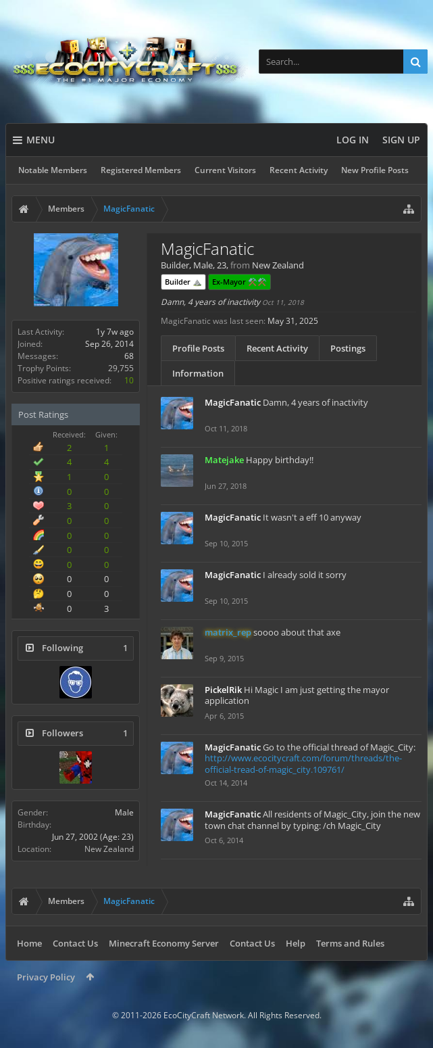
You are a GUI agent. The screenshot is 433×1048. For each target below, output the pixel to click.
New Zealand (109, 849)
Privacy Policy (46, 977)
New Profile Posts (375, 170)
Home (29, 943)
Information (198, 373)
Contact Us (75, 943)
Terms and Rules (350, 943)
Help (295, 943)
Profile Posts (198, 348)
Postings (347, 348)
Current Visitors (225, 170)
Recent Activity (299, 170)
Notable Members (52, 170)
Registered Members (141, 170)
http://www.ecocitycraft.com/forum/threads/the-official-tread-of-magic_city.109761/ (303, 764)
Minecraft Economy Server (164, 943)
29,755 (121, 368)
